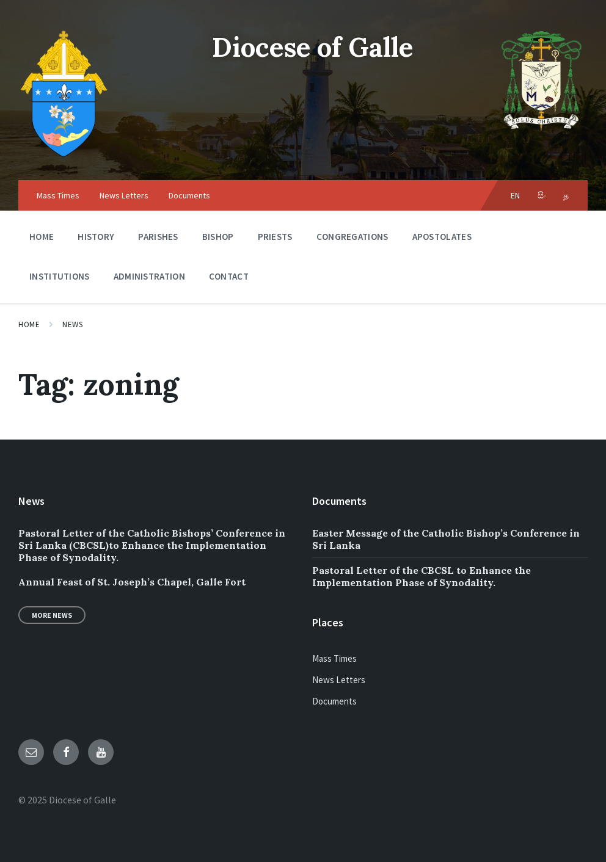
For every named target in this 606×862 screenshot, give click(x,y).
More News (52, 615)
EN (515, 195)
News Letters (338, 680)
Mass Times (334, 658)
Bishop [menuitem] (218, 236)
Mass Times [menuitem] (58, 195)
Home (29, 324)
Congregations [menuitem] (352, 236)
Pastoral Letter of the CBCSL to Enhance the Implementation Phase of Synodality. (421, 576)
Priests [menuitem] (275, 236)
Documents (334, 701)
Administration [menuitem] (149, 276)
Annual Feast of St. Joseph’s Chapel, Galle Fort (132, 582)
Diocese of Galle (312, 46)
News (72, 324)
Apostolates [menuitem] (442, 236)
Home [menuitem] (41, 236)
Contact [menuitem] (229, 276)
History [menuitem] (96, 236)
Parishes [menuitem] (158, 236)
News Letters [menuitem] (124, 195)
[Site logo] (64, 156)
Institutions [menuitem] (59, 276)
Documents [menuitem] (189, 195)
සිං (542, 195)
